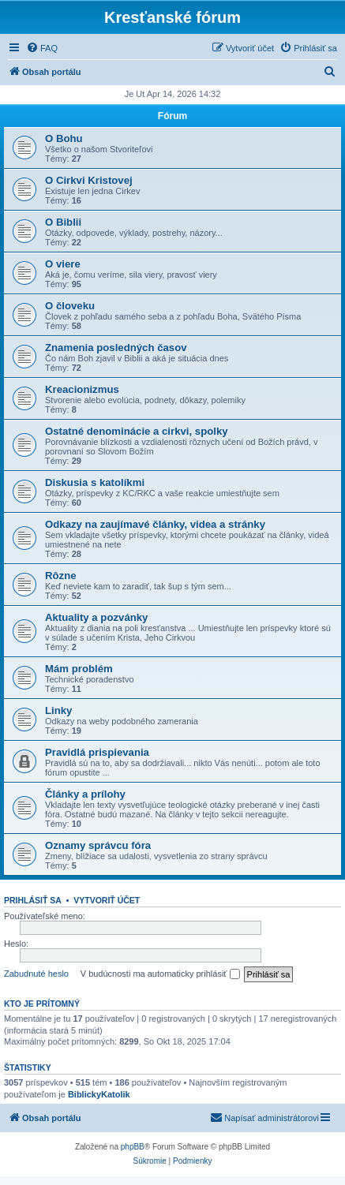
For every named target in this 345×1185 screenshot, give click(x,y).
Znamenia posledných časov (116, 347)
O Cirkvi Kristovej (89, 180)
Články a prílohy (85, 794)
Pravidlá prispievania (97, 752)
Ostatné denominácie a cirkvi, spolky (136, 431)
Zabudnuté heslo (36, 973)
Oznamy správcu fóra (98, 845)
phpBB (132, 1146)
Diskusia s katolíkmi (94, 482)
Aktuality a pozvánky (96, 617)
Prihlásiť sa (33, 900)
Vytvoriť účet (106, 900)
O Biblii (63, 222)
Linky (58, 710)
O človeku (70, 306)
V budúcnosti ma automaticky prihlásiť (160, 974)
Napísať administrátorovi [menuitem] (264, 1117)
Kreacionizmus (82, 389)
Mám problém (79, 669)
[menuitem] (42, 48)
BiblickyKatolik (99, 1094)
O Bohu (64, 138)
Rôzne (61, 575)
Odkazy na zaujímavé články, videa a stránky (155, 524)
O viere (63, 264)
